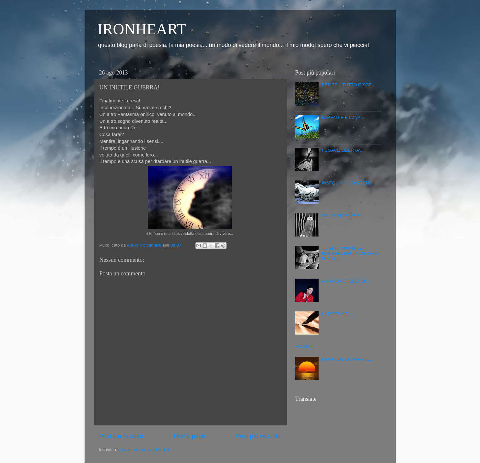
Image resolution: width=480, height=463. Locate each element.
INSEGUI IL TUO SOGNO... (349, 182)
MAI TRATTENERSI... (343, 215)
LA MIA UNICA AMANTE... (347, 359)
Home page (189, 436)
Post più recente (121, 436)
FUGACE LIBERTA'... (343, 150)
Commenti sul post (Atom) (144, 449)
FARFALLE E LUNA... (343, 117)
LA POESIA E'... (337, 313)
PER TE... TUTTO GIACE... (348, 84)
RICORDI (304, 346)
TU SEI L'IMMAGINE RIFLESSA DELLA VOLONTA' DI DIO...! (351, 253)
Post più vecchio (258, 436)
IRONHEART (142, 29)
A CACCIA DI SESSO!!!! (345, 281)
